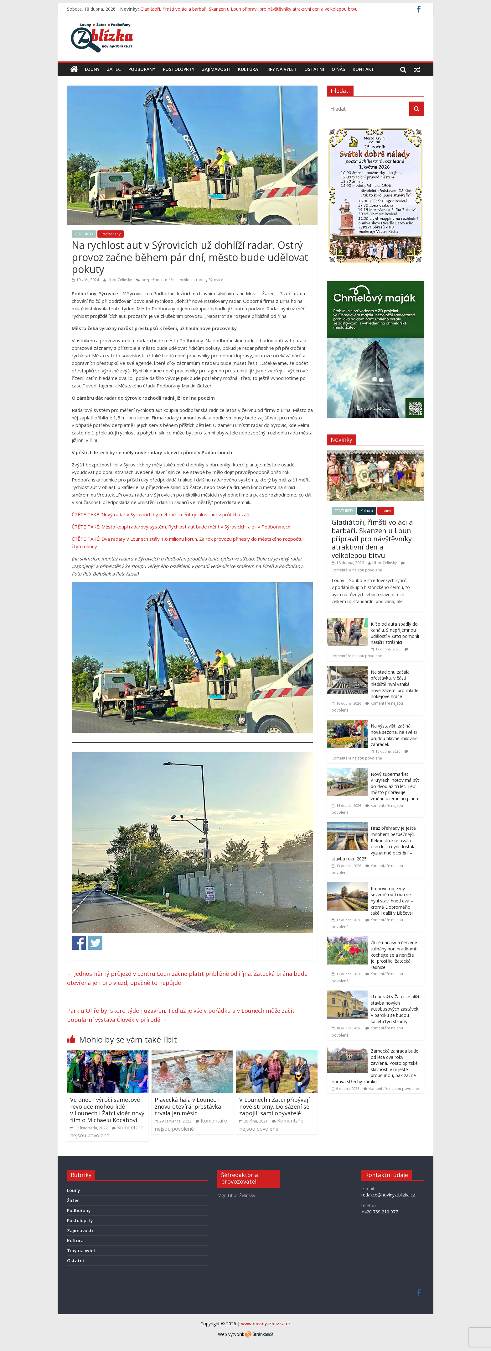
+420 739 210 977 (379, 1212)
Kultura (248, 69)
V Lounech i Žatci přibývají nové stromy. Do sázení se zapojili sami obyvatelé (274, 1106)
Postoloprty (178, 69)
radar (201, 279)
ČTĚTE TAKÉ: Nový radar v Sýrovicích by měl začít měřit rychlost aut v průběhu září (160, 514)
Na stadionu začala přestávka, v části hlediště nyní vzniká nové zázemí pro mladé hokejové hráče (394, 684)
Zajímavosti (216, 69)
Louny (92, 69)
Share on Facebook (79, 943)
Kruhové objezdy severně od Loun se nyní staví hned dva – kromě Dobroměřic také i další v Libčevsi (392, 901)
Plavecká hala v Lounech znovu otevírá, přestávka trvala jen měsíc (188, 1106)
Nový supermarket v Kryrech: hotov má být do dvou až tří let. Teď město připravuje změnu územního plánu (395, 786)
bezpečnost (152, 279)
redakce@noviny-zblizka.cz (388, 1195)
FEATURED (84, 234)
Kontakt (363, 69)
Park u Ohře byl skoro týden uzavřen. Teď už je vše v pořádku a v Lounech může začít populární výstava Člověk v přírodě (181, 1015)
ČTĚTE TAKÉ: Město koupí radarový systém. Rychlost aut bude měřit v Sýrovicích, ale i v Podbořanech (181, 526)
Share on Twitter (95, 943)
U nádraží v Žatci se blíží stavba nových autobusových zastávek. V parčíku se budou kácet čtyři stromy (395, 1009)
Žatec (114, 69)
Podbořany (141, 69)
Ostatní (314, 69)
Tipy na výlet (281, 69)
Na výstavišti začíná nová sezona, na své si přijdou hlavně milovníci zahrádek (394, 735)
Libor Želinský (119, 279)
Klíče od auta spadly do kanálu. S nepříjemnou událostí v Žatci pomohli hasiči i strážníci (395, 633)
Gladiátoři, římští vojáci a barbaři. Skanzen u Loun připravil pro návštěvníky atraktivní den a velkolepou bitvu (249, 9)
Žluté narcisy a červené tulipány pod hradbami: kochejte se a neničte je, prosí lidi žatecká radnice (394, 954)
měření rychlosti (179, 279)
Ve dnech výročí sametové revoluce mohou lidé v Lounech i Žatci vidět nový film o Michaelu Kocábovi (107, 1110)
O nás (338, 69)
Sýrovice (216, 279)
